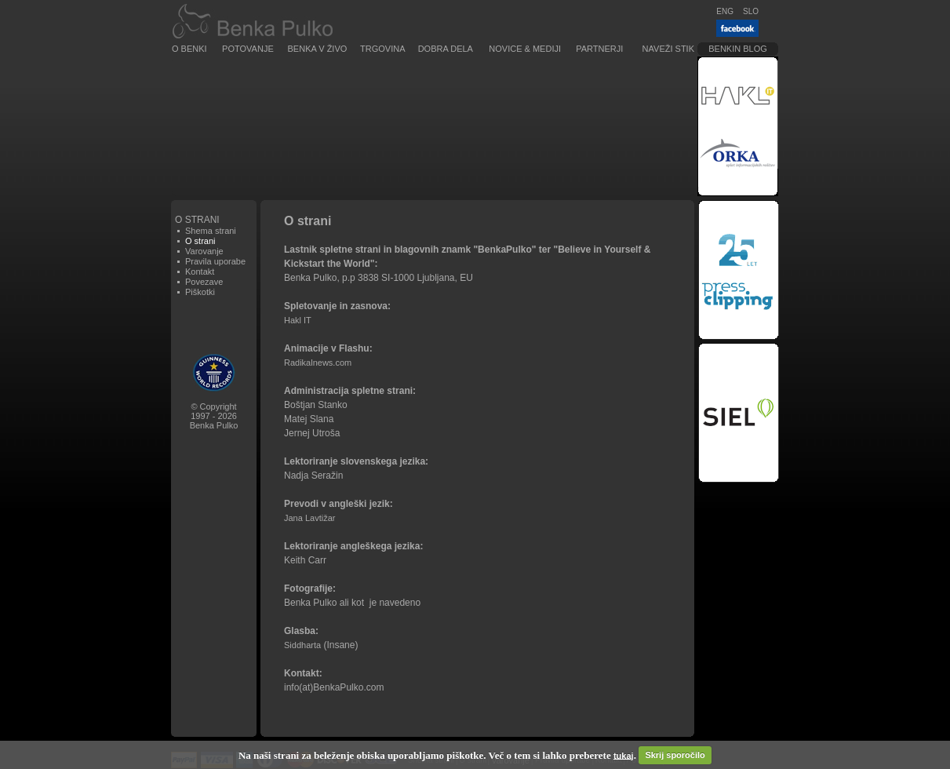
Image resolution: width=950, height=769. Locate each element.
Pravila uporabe (215, 261)
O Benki (189, 48)
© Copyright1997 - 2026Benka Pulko (214, 416)
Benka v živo (318, 48)
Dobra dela (445, 48)
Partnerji (599, 48)
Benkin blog (737, 48)
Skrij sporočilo (674, 755)
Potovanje (248, 48)
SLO (751, 11)
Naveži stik (668, 48)
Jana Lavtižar (309, 518)
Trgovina (382, 48)
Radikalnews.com (317, 362)
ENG (724, 11)
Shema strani (210, 230)
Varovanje (204, 251)
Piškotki (200, 292)
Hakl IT (297, 320)
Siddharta (302, 645)
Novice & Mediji (525, 48)
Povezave (204, 281)
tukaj (623, 755)
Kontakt (199, 271)
